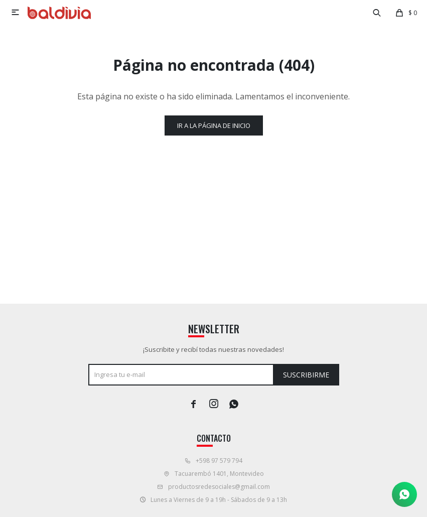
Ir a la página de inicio (213, 125)
